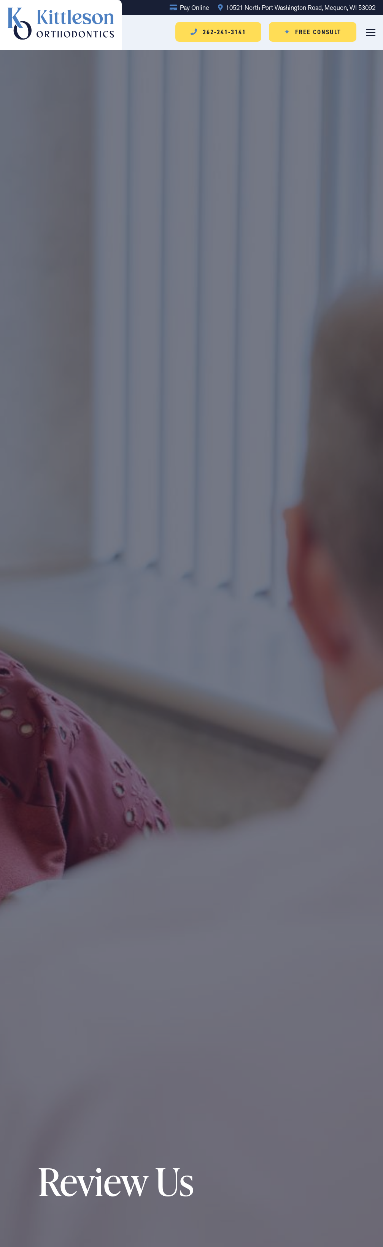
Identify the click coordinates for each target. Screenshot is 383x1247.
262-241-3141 (218, 32)
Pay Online (189, 7)
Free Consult (312, 32)
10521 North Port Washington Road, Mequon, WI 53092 (296, 7)
